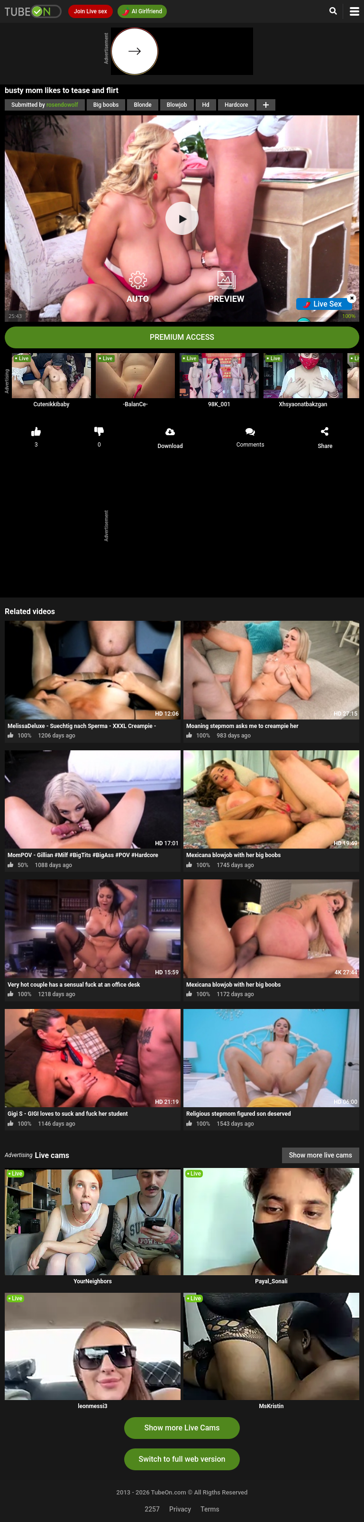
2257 (152, 1509)
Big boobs (106, 105)
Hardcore (236, 105)
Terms (209, 1509)
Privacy (180, 1509)
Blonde (142, 105)
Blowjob (177, 105)
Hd (205, 105)
